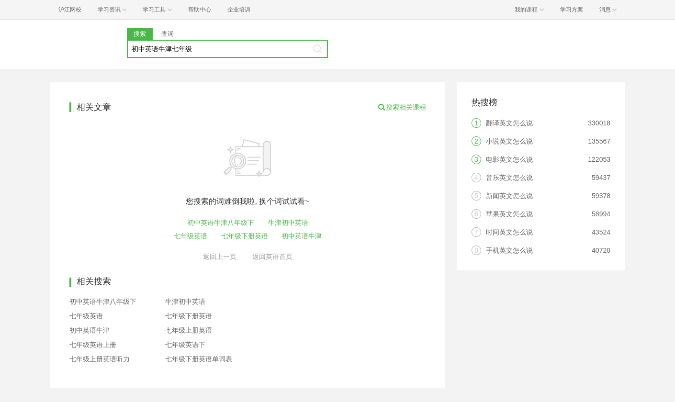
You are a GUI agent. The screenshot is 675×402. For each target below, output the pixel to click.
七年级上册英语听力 (99, 359)
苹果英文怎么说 (509, 214)
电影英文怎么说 (509, 159)
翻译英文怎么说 (509, 123)
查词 (167, 33)
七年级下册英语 (244, 236)
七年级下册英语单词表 (198, 359)
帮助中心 (199, 9)
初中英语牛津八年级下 (220, 222)
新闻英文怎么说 (509, 196)
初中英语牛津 (301, 236)
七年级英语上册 (92, 344)
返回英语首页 (272, 256)
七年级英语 (190, 236)
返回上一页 (219, 256)
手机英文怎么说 (509, 250)
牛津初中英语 (288, 222)
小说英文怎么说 (509, 141)
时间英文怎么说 (509, 232)
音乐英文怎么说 (509, 177)
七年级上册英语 (188, 330)
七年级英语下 (185, 344)
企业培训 (238, 9)
